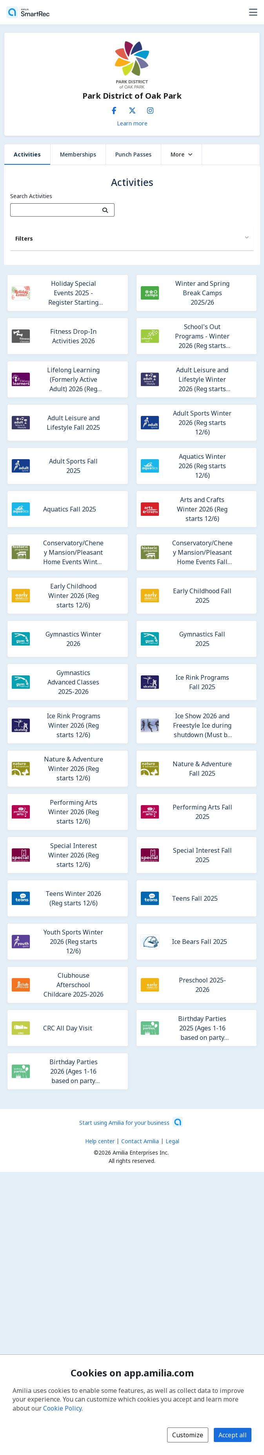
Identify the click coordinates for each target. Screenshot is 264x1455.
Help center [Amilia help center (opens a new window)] (100, 1141)
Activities (27, 154)
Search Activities (31, 196)
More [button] (181, 154)
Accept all (232, 1435)
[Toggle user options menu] (253, 12)
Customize (187, 1435)
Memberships (78, 154)
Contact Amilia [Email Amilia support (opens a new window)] (140, 1141)
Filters (24, 238)
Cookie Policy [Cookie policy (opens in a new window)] (62, 1408)
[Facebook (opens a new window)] (114, 108)
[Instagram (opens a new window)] (150, 108)
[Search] (105, 210)
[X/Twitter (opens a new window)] (132, 108)
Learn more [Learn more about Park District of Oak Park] (132, 123)
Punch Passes (133, 154)
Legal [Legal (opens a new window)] (172, 1141)
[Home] (27, 12)
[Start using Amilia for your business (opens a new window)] (131, 1122)
